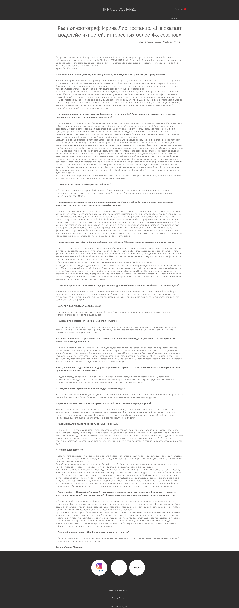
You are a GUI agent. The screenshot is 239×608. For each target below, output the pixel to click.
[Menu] (180, 9)
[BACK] (174, 18)
